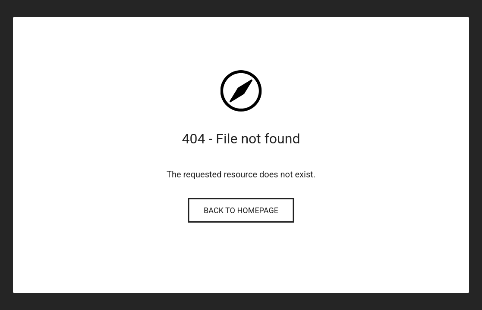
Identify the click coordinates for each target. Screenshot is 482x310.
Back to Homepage (241, 210)
